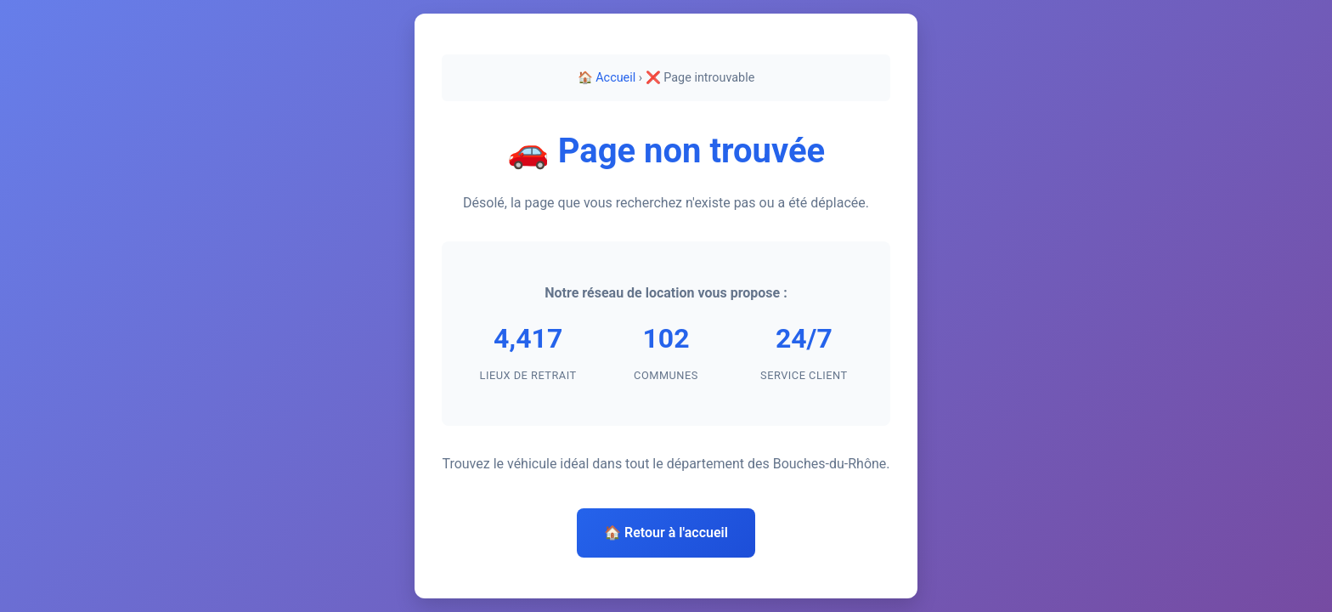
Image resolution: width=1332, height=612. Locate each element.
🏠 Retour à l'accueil (666, 532)
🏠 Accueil (607, 78)
